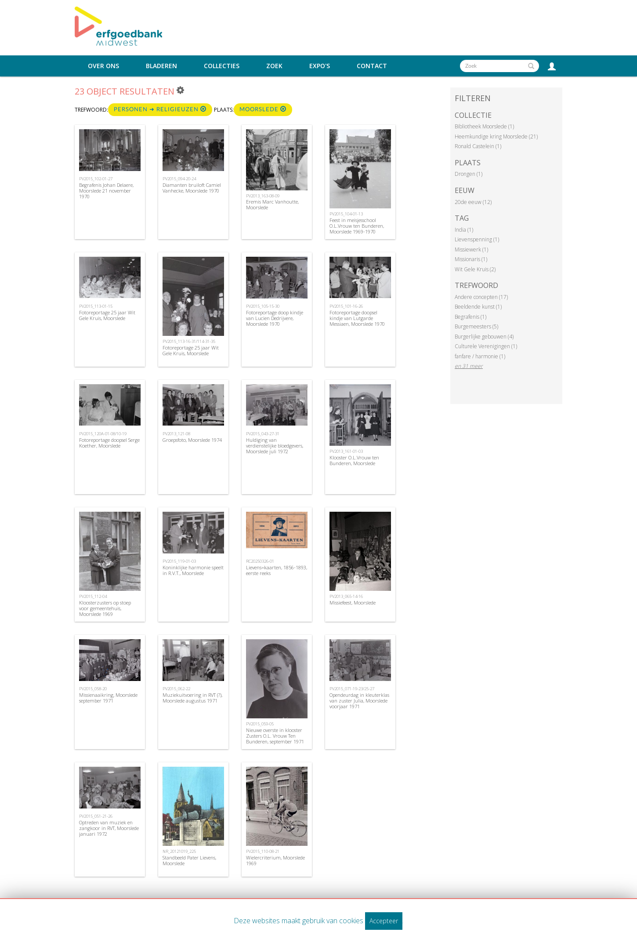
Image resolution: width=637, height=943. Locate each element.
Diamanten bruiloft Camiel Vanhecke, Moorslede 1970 (192, 188)
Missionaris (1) (471, 259)
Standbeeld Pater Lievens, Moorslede (189, 860)
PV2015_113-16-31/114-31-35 (189, 341)
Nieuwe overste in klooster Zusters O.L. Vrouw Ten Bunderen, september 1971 (275, 736)
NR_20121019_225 (179, 851)
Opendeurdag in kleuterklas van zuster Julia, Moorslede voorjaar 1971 (359, 701)
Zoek (274, 66)
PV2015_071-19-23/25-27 (351, 689)
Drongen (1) (468, 174)
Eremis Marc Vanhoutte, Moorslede (272, 204)
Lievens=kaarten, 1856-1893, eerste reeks (276, 570)
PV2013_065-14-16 (346, 596)
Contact (372, 66)
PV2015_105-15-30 (262, 306)
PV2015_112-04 (93, 596)
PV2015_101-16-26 (346, 306)
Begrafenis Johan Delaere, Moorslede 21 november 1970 (106, 191)
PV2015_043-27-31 (262, 434)
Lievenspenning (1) (477, 239)
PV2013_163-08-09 (262, 196)
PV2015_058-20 (93, 689)
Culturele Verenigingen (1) (486, 346)
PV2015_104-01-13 (346, 214)
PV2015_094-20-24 (179, 179)
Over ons (103, 66)
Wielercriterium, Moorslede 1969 (275, 860)
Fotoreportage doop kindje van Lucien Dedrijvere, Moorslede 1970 (274, 318)
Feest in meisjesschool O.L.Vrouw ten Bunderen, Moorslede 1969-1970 (356, 226)
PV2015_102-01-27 (95, 179)
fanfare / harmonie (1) (480, 356)
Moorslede (262, 109)
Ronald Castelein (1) (478, 146)
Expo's (319, 66)
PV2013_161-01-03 (346, 451)
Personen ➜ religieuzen (160, 109)
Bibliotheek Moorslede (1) (484, 126)
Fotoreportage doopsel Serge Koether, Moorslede (109, 443)
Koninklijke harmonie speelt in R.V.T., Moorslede (193, 570)
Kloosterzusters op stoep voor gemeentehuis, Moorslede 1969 (105, 608)
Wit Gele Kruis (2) (475, 269)
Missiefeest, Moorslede (352, 602)
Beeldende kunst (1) (478, 306)
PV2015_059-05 (260, 724)
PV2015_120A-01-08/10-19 (103, 434)
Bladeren (161, 66)
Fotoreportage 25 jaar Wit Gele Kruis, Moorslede (107, 315)
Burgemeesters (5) (476, 326)
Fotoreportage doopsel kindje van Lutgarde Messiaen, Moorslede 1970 (357, 318)
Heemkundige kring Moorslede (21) (496, 136)
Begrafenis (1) (470, 316)
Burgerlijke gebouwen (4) (484, 336)
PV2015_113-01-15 (95, 306)
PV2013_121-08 (176, 434)
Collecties (221, 66)
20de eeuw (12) (473, 202)
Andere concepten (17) (481, 297)
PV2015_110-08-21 (262, 851)
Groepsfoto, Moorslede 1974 (192, 440)
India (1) (464, 229)
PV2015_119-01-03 (179, 561)
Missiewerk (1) (471, 249)
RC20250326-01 (260, 561)
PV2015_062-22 (176, 689)
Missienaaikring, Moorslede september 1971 (108, 698)
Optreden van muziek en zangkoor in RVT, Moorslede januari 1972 (109, 828)
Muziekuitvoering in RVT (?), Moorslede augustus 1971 (192, 698)
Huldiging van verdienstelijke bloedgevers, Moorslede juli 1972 (274, 446)
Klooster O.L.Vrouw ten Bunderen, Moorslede (354, 460)
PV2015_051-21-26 (95, 816)
